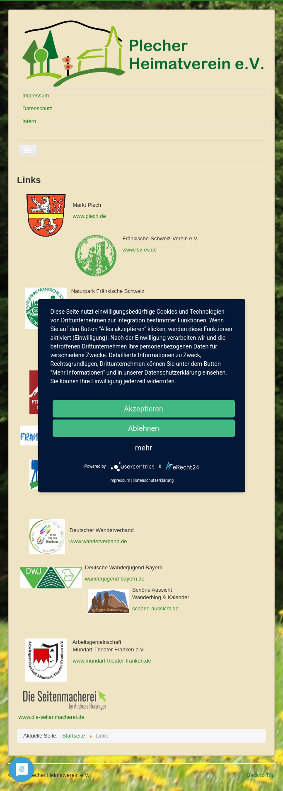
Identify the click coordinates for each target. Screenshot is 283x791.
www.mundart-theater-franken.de (112, 661)
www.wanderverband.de (98, 541)
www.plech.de (89, 216)
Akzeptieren (143, 408)
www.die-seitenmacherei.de (51, 717)
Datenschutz (37, 108)
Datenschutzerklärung (153, 480)
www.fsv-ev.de (139, 250)
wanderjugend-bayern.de (115, 579)
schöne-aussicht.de (155, 608)
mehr (143, 447)
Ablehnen (143, 427)
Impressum (35, 95)
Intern (29, 121)
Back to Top (261, 775)
